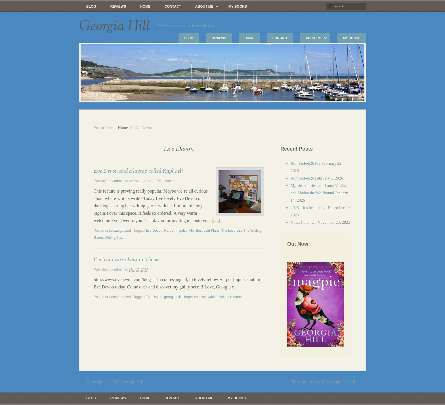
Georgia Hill (114, 26)
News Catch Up (303, 222)
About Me (203, 8)
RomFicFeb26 (302, 178)
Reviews (118, 7)
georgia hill (172, 297)
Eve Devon (154, 231)
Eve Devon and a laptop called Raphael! (138, 171)
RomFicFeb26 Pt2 (305, 163)
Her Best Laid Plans (204, 231)
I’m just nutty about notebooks (127, 259)
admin (118, 181)
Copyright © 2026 (103, 381)
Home (145, 7)
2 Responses (163, 181)
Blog (91, 7)
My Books (237, 7)
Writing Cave (114, 238)
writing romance (231, 297)
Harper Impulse (175, 231)
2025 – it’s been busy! (309, 207)
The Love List (231, 231)
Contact (173, 7)
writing (213, 297)
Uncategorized (120, 231)
